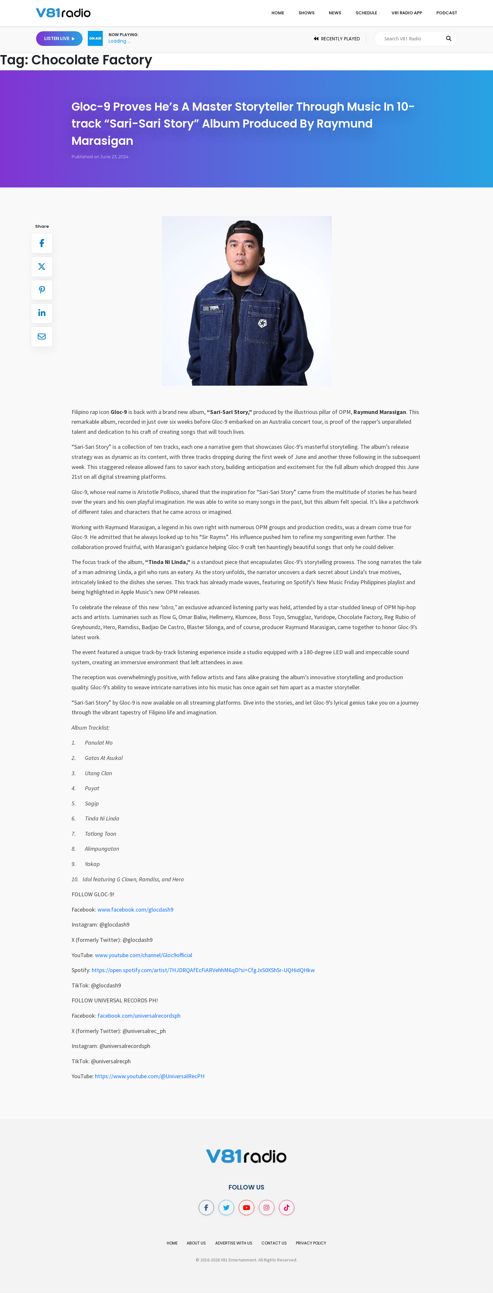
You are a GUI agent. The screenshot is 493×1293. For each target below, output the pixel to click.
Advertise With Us (233, 1243)
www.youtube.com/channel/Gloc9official (143, 955)
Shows (306, 13)
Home (278, 13)
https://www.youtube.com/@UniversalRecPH (150, 1076)
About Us (196, 1243)
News (335, 13)
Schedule (366, 13)
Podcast (446, 13)
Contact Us (274, 1243)
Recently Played (337, 38)
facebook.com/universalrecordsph (139, 1015)
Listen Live (59, 38)
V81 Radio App (407, 13)
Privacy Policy (311, 1243)
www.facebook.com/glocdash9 (135, 909)
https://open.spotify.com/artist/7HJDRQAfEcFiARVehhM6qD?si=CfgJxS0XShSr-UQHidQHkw (203, 970)
